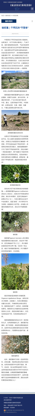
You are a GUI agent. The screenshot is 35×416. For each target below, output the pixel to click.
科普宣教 (15, 15)
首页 (2, 15)
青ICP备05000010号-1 (10, 412)
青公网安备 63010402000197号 (14, 410)
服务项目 (8, 15)
